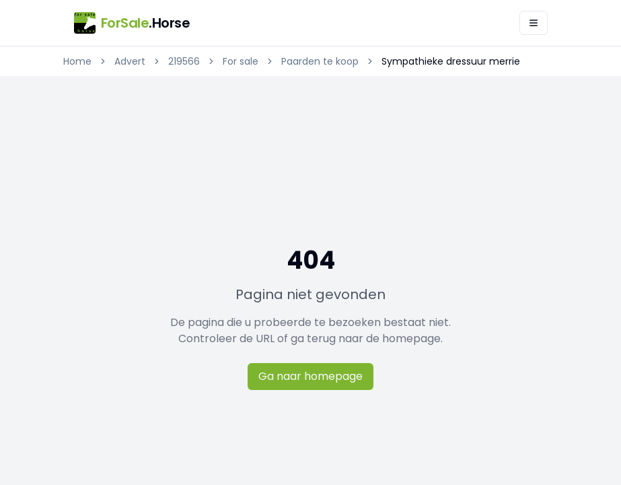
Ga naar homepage (310, 376)
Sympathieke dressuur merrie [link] (450, 61)
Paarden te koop (320, 61)
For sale (240, 61)
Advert (129, 61)
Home (77, 61)
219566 (184, 61)
